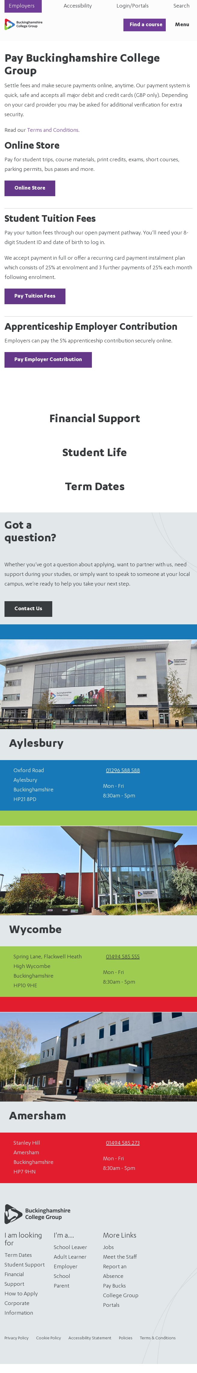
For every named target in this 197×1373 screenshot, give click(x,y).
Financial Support (94, 419)
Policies (125, 1338)
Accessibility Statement (89, 1338)
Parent (61, 1286)
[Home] (23, 29)
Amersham (37, 1117)
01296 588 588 (123, 771)
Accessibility (78, 6)
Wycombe (35, 930)
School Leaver (70, 1248)
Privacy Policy (17, 1338)
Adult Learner (70, 1257)
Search (181, 6)
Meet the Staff (120, 1257)
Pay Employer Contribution (48, 360)
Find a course (146, 25)
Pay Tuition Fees (35, 296)
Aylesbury (36, 744)
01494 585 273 (123, 1143)
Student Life (94, 453)
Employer (65, 1267)
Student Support (25, 1265)
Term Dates (95, 487)
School (62, 1277)
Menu (182, 25)
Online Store (29, 188)
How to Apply (21, 1294)
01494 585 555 (123, 957)
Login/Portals (133, 6)
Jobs (108, 1248)
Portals (111, 1306)
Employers (22, 6)
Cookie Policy (48, 1338)
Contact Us (28, 609)
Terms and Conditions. (53, 131)
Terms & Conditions (158, 1338)
